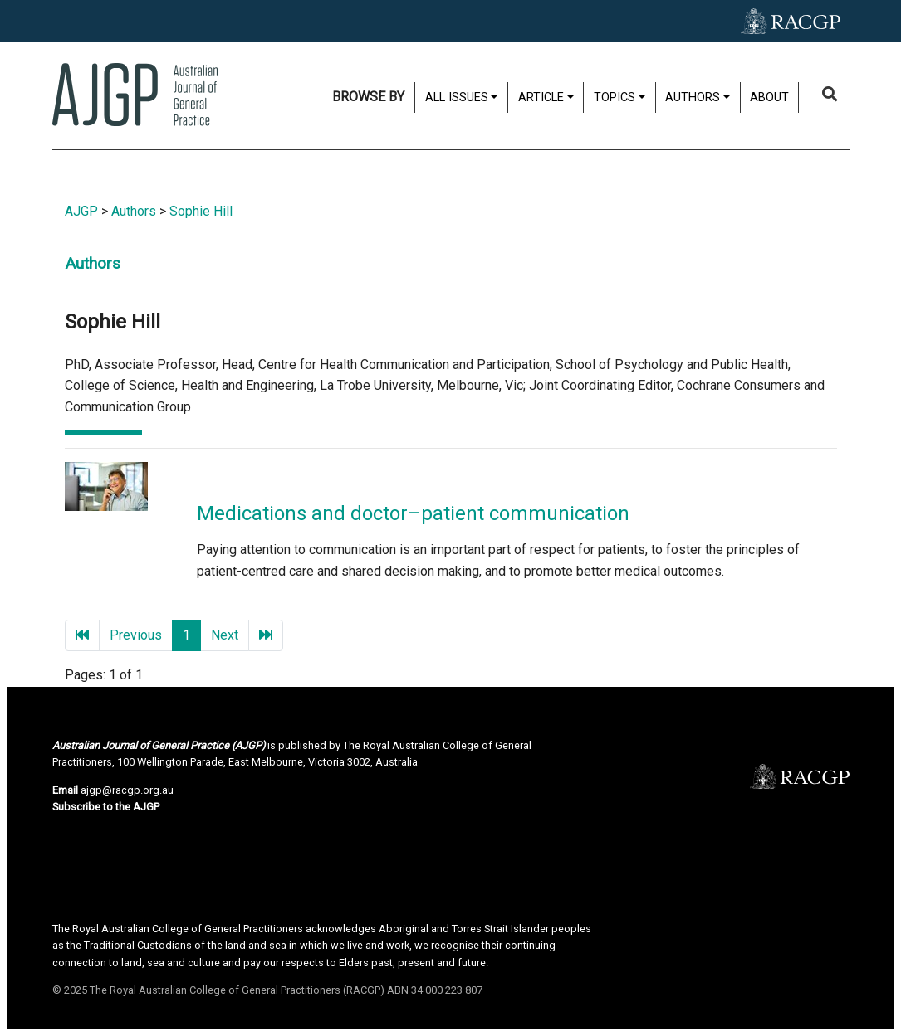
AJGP (81, 211)
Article (541, 97)
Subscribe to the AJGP (105, 806)
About (769, 97)
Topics (614, 97)
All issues (456, 97)
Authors (692, 97)
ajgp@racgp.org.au (127, 790)
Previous (136, 635)
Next (224, 635)
